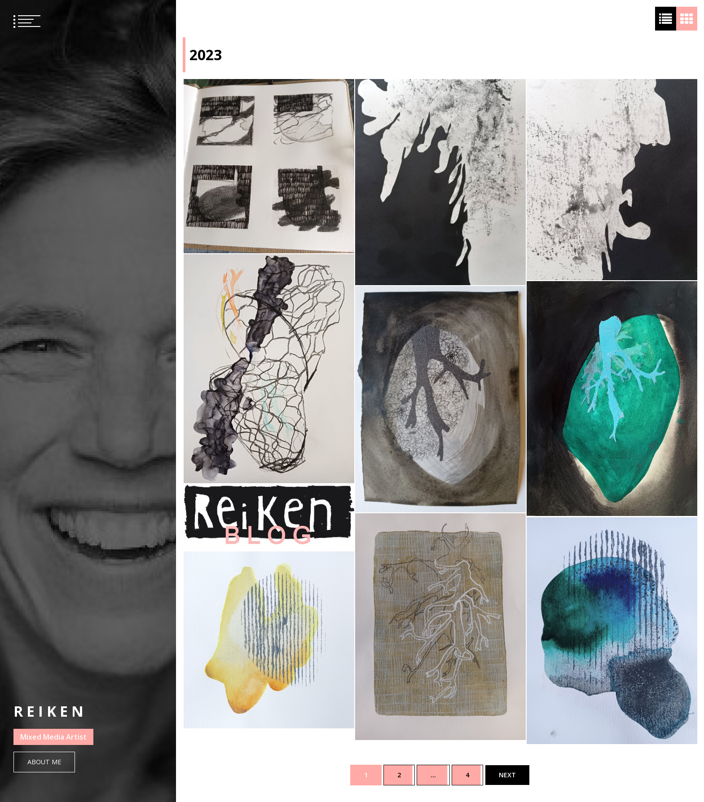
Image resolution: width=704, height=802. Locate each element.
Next (507, 775)
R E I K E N (48, 711)
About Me (44, 762)
